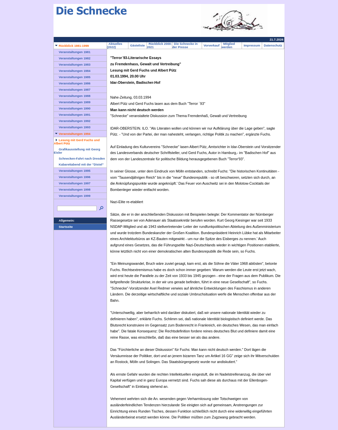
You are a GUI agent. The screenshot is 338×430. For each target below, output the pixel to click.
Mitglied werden (228, 45)
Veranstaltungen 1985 (72, 77)
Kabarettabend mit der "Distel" (79, 164)
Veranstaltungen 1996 (72, 177)
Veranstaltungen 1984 (72, 71)
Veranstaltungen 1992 (72, 121)
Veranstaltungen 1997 (72, 183)
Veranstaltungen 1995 (72, 170)
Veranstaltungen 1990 (72, 108)
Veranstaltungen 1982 (72, 58)
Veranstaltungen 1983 (72, 64)
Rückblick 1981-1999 (71, 45)
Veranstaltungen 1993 (72, 127)
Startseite (63, 227)
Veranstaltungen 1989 (72, 102)
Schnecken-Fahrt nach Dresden (79, 158)
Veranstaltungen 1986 (72, 83)
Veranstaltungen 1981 (72, 52)
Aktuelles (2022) (114, 45)
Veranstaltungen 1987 (72, 89)
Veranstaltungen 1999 (72, 196)
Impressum (252, 45)
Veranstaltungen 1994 (72, 134)
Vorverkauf (211, 45)
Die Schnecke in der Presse (185, 45)
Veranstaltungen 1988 (72, 96)
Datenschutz (273, 45)
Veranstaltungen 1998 (72, 189)
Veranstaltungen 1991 (72, 114)
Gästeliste (137, 45)
